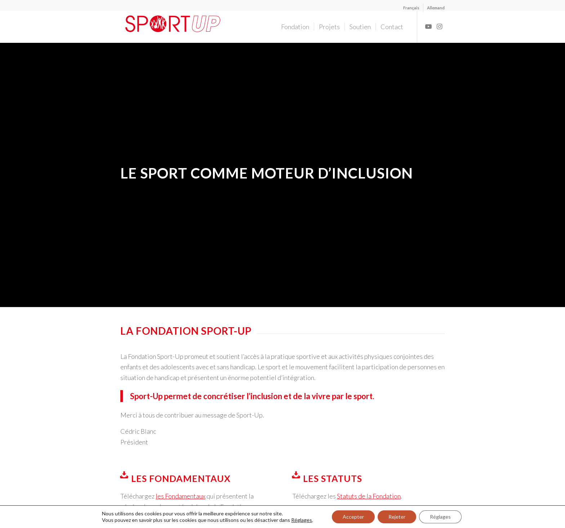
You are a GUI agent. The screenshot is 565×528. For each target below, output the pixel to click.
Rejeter (396, 517)
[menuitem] (411, 8)
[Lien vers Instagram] (439, 26)
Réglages (301, 520)
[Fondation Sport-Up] (178, 26)
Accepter (353, 517)
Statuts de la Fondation (369, 496)
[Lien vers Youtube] (428, 26)
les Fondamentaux (180, 496)
